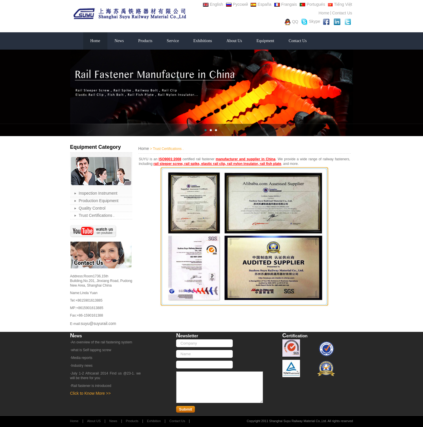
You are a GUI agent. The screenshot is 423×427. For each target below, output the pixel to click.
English (213, 4)
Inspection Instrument (98, 193)
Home (323, 13)
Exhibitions (202, 41)
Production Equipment (99, 200)
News (119, 41)
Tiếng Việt (340, 4)
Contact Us (342, 13)
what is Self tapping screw (91, 350)
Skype (310, 21)
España (261, 4)
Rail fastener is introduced (91, 386)
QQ (291, 22)
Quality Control (92, 208)
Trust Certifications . (97, 215)
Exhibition (154, 421)
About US (94, 421)
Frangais (285, 4)
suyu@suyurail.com (98, 323)
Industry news (81, 366)
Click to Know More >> (90, 393)
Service (173, 41)
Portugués (312, 4)
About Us (234, 41)
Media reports (81, 358)
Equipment (265, 41)
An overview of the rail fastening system (101, 342)
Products (145, 41)
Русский (237, 4)
